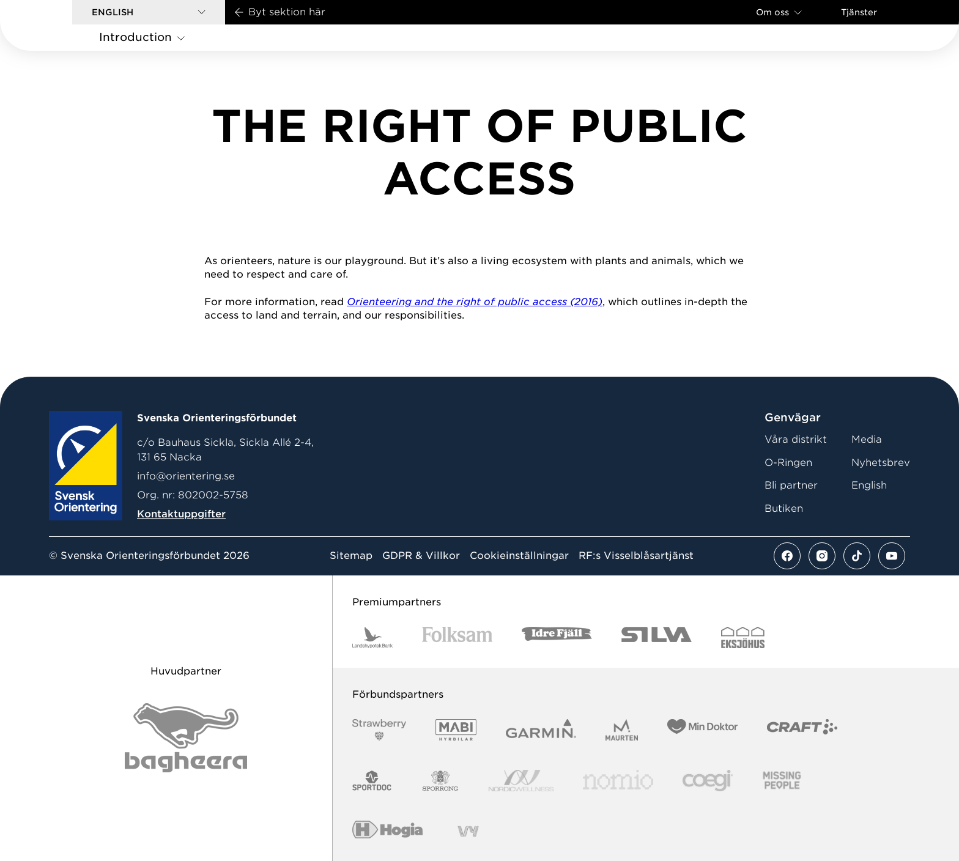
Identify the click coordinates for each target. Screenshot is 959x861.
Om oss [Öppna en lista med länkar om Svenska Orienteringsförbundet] (779, 12)
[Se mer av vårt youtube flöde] (891, 555)
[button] (148, 12)
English (869, 485)
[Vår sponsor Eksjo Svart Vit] (743, 637)
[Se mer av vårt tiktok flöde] (856, 555)
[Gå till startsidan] (55, 25)
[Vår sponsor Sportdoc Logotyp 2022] (372, 780)
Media (866, 439)
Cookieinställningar (519, 555)
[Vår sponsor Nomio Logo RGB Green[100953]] (618, 780)
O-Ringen (788, 462)
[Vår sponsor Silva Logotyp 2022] (656, 637)
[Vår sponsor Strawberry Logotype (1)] (379, 730)
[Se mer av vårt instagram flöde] (822, 555)
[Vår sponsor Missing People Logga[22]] (782, 780)
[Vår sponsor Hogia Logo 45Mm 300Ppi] (387, 831)
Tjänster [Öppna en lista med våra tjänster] (859, 12)
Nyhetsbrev (880, 462)
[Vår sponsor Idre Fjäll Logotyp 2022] (557, 637)
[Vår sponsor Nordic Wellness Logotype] (521, 780)
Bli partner (791, 485)
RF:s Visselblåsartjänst (636, 555)
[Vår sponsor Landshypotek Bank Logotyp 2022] (372, 637)
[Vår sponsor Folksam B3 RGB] (457, 637)
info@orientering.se (186, 476)
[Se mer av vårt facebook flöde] (787, 555)
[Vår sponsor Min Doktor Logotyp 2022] (702, 730)
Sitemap (351, 555)
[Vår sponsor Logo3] (708, 780)
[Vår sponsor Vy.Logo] (468, 831)
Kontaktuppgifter (181, 514)
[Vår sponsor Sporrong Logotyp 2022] (440, 780)
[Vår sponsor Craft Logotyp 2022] (802, 730)
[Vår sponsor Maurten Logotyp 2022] (622, 730)
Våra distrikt (796, 439)
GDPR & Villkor (421, 555)
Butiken (784, 508)
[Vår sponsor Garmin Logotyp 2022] (541, 730)
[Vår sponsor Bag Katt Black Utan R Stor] (186, 737)
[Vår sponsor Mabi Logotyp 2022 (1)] (455, 730)
